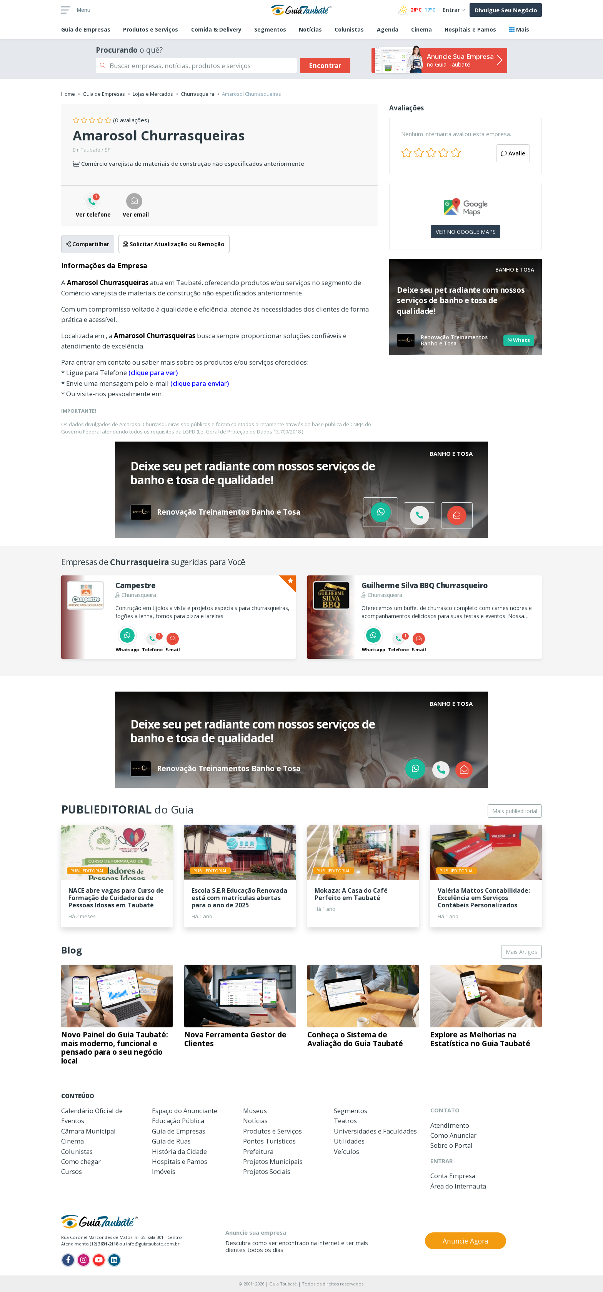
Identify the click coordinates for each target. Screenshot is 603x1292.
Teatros (345, 1120)
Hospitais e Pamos (470, 29)
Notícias (310, 29)
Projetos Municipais (273, 1161)
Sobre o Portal (451, 1145)
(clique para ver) (153, 372)
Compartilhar (87, 244)
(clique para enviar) (199, 383)
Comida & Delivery (216, 29)
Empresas (85, 29)
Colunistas (349, 29)
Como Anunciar (453, 1135)
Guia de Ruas (171, 1141)
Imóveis (163, 1171)
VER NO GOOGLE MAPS (466, 231)
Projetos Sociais (266, 1171)
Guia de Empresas (104, 93)
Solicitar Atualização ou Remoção (174, 244)
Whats (519, 340)
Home (68, 93)
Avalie (513, 153)
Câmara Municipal (88, 1131)
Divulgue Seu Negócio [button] (506, 10)
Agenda (387, 29)
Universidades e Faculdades (375, 1131)
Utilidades (349, 1141)
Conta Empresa (452, 1175)
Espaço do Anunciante (184, 1110)
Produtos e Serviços (150, 29)
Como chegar (81, 1161)
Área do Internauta (458, 1186)
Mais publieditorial (514, 811)
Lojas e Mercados (153, 93)
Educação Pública (178, 1120)
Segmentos (270, 29)
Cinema (421, 29)
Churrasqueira (197, 93)
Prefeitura (258, 1151)
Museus (255, 1110)
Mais (519, 29)
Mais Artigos (521, 951)
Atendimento (449, 1125)
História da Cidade (179, 1151)
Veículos (346, 1151)
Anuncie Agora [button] (465, 1240)
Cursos (71, 1171)
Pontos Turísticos (269, 1141)
